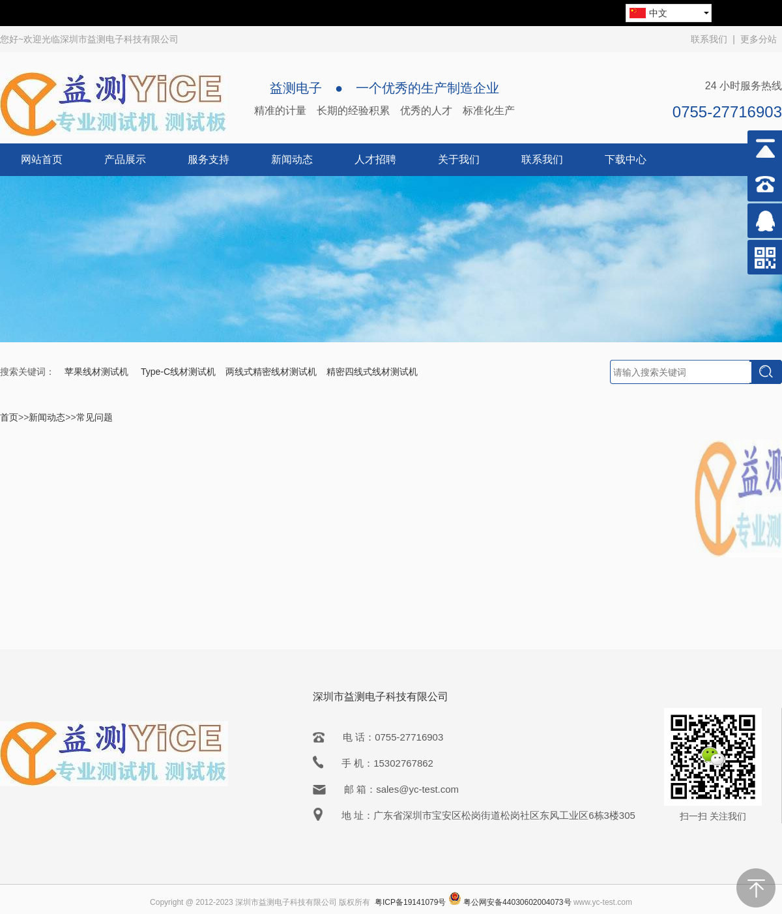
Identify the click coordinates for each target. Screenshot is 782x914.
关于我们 (459, 159)
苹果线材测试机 (98, 371)
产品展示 (125, 159)
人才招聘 (375, 159)
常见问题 (94, 417)
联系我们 (709, 39)
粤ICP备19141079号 (410, 902)
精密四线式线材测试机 (372, 371)
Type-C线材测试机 (178, 371)
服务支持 (208, 159)
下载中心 (625, 159)
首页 (9, 417)
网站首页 (42, 159)
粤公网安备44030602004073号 (517, 902)
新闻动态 (292, 159)
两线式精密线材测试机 (271, 371)
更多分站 (758, 39)
